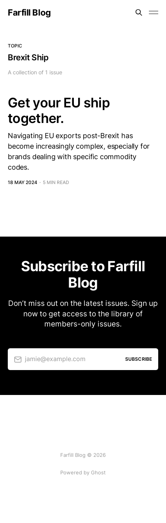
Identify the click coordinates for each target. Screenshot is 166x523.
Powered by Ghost (83, 472)
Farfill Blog (29, 12)
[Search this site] (139, 12)
